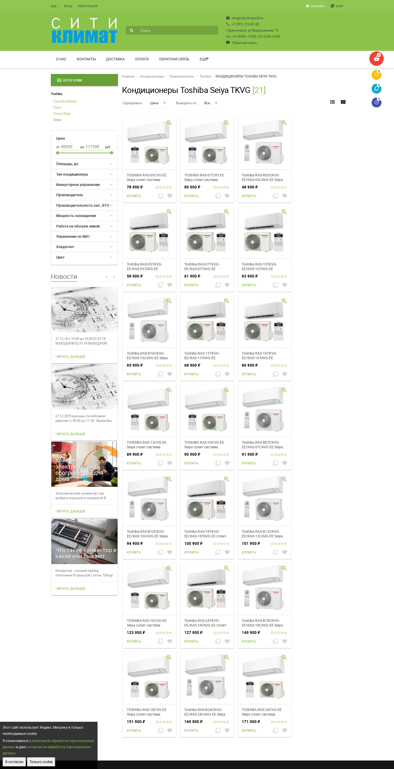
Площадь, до (67, 163)
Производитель (69, 194)
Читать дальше (70, 356)
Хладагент (65, 246)
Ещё (203, 58)
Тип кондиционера (72, 174)
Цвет (60, 257)
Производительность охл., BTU (82, 205)
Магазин (314, 6)
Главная (128, 76)
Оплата (142, 58)
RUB (53, 6)
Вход (68, 6)
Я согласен (14, 761)
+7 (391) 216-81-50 (242, 24)
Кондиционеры (152, 76)
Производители (181, 76)
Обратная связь (241, 42)
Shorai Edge (62, 113)
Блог (336, 6)
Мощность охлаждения (76, 215)
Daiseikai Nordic (65, 101)
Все (210, 103)
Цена (158, 103)
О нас (61, 58)
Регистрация (88, 6)
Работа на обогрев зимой (78, 226)
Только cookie (41, 761)
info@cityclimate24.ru (244, 18)
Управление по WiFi (73, 236)
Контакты (86, 58)
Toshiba (56, 94)
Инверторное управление (78, 184)
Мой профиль (236, 692)
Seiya (57, 119)
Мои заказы (235, 698)
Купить (134, 195)
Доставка (115, 58)
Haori (57, 107)
